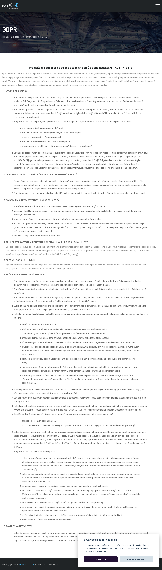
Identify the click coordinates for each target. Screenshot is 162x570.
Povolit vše (101, 559)
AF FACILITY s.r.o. (26, 564)
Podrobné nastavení (136, 559)
